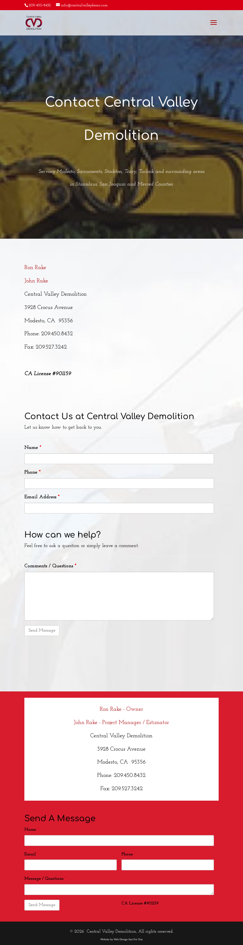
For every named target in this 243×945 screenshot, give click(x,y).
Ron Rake (35, 268)
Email (31, 854)
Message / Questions (45, 878)
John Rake (36, 281)
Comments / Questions (50, 566)
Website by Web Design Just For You (121, 939)
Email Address (41, 497)
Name (32, 447)
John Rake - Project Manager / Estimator (121, 723)
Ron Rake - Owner (121, 709)
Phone (32, 472)
